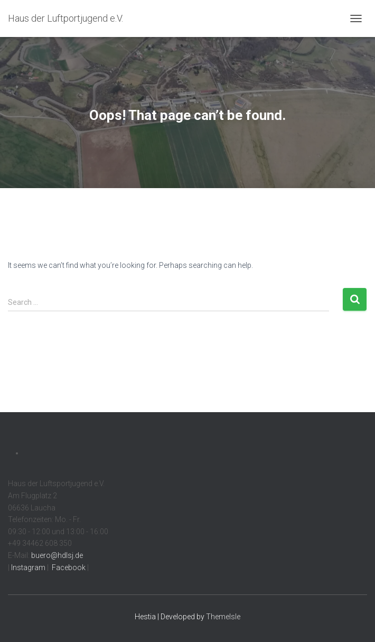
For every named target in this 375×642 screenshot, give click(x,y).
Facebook (68, 567)
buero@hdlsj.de (57, 555)
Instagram (27, 567)
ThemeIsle (223, 616)
